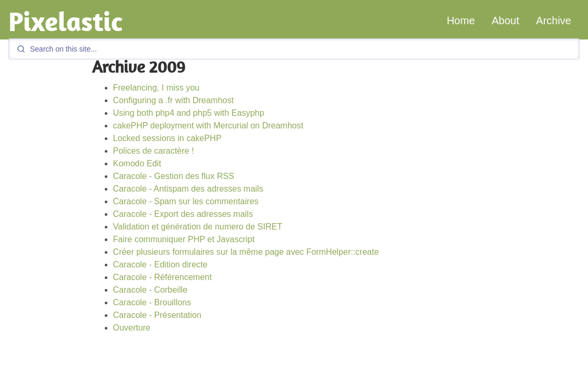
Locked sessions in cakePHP (167, 138)
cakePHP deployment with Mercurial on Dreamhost (208, 125)
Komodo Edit (137, 163)
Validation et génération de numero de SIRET (198, 226)
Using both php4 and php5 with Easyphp (188, 112)
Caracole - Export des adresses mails (183, 214)
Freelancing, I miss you (156, 87)
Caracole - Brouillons (152, 302)
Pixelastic (65, 21)
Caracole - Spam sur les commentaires (186, 201)
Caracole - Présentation (157, 315)
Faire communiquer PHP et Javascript (184, 239)
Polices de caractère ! (153, 150)
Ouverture (132, 327)
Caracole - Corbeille (150, 289)
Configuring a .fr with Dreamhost (173, 100)
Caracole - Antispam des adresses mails (188, 188)
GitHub (510, 374)
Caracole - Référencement (162, 277)
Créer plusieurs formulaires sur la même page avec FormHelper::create (246, 251)
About (505, 20)
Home (461, 20)
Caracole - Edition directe (160, 264)
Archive (553, 20)
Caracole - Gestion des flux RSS (173, 176)
